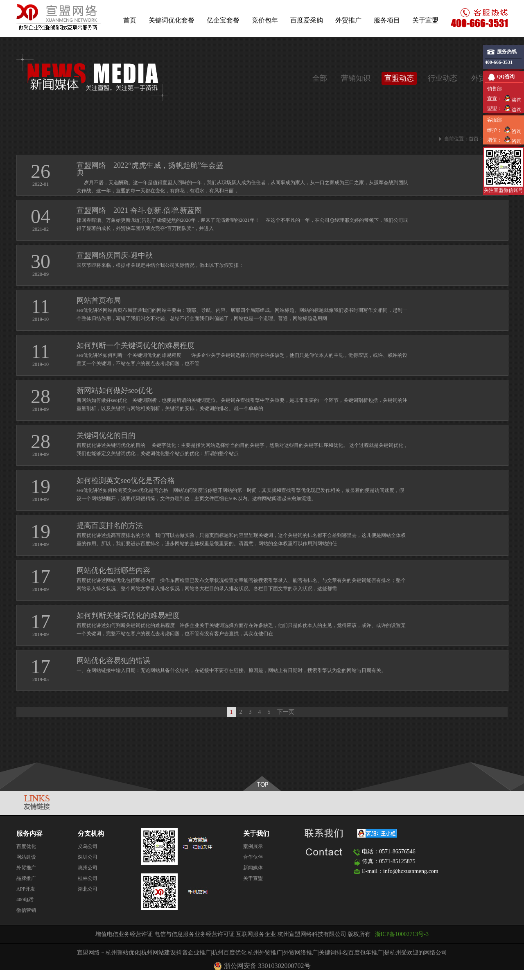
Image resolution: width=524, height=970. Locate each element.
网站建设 (26, 857)
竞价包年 (265, 20)
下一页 (285, 712)
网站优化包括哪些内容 (113, 570)
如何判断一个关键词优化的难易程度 (135, 345)
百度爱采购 (306, 20)
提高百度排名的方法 (110, 525)
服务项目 (387, 20)
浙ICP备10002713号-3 (402, 934)
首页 (129, 20)
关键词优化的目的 (106, 435)
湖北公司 (87, 889)
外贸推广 (348, 20)
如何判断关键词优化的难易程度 (128, 615)
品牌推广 (26, 878)
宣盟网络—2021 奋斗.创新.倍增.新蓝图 (139, 210)
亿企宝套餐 (223, 20)
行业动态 (442, 78)
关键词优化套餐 (171, 20)
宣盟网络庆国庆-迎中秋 (115, 255)
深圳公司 (87, 857)
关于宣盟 (425, 20)
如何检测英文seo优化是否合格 (126, 480)
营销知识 (355, 78)
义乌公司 (87, 846)
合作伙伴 (253, 857)
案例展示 (253, 846)
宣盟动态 (399, 78)
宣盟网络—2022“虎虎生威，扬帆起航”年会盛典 (150, 169)
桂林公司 (87, 878)
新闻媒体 (253, 868)
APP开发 (25, 889)
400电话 (25, 899)
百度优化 (26, 846)
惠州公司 (87, 868)
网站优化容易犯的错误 (113, 660)
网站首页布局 (99, 300)
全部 (319, 78)
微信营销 (26, 910)
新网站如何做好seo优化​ (115, 390)
